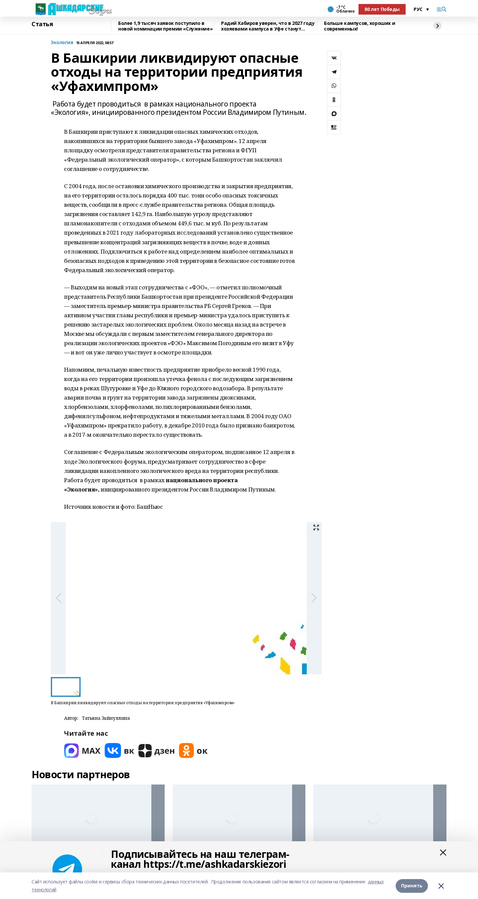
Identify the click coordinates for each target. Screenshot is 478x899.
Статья (42, 24)
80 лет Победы (382, 9)
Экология (62, 42)
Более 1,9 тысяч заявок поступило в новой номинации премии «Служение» (165, 26)
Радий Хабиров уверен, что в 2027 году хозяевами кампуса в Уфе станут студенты (267, 26)
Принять (412, 885)
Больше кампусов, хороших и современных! (359, 26)
